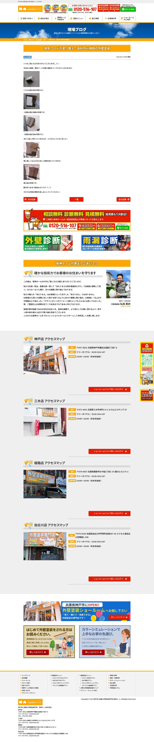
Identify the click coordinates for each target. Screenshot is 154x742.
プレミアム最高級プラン (60, 685)
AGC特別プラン (87, 680)
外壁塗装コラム (115, 688)
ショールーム (26, 680)
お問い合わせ (26, 690)
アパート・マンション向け (89, 690)
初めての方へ (26, 18)
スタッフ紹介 (26, 683)
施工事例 (94, 18)
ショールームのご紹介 (127, 18)
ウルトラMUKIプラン (88, 678)
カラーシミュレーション (117, 680)
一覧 (76, 199)
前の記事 (122, 199)
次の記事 (31, 199)
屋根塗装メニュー (86, 675)
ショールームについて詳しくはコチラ (108, 389)
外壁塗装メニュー (56, 675)
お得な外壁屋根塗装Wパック (89, 688)
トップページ (26, 675)
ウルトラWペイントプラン (61, 683)
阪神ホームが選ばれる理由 (30, 688)
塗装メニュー (77, 18)
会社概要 (24, 678)
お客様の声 (110, 18)
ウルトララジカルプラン (60, 678)
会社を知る (43, 18)
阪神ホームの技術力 (60, 18)
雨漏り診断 (113, 675)
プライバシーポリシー (29, 693)
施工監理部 (27, 57)
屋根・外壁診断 (115, 678)
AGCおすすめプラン (59, 680)
